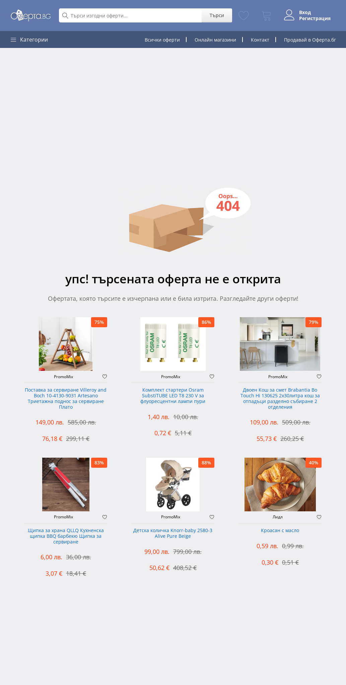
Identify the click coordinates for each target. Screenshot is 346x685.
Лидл (278, 517)
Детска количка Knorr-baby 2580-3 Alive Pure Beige (172, 533)
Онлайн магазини (215, 40)
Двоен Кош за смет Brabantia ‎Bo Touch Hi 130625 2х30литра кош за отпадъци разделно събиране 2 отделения (280, 398)
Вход (305, 12)
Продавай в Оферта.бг (310, 40)
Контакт (260, 40)
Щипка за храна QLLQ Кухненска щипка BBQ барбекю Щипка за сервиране (66, 536)
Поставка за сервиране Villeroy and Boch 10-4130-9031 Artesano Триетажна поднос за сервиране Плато (66, 398)
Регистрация (315, 18)
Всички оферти (162, 40)
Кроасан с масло (280, 530)
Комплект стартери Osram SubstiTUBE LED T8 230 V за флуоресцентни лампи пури (172, 395)
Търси (217, 15)
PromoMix (63, 377)
